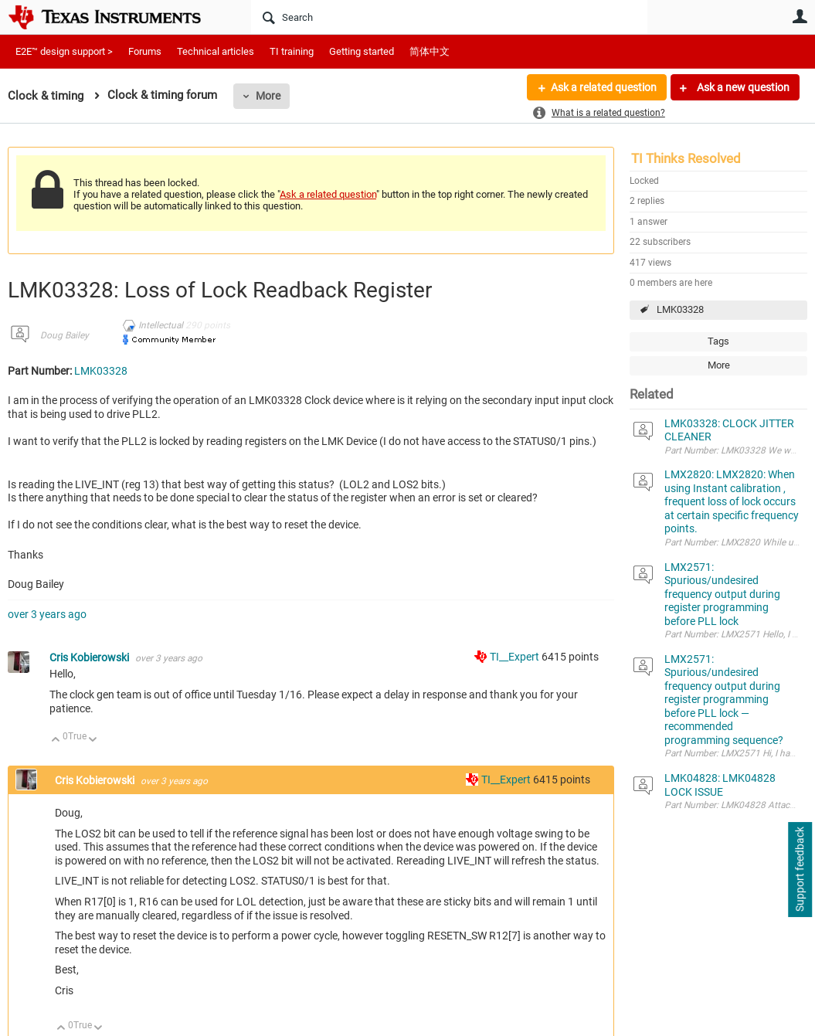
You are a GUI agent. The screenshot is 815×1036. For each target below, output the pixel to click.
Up (56, 740)
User (799, 16)
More (268, 96)
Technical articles (215, 51)
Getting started (361, 51)
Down (93, 740)
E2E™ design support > (64, 51)
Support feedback (799, 869)
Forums (144, 51)
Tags (718, 341)
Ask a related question (604, 87)
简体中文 (429, 51)
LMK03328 (680, 309)
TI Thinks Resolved (686, 158)
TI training (292, 51)
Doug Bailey (64, 335)
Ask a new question (742, 87)
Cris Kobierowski (90, 657)
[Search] (449, 17)
